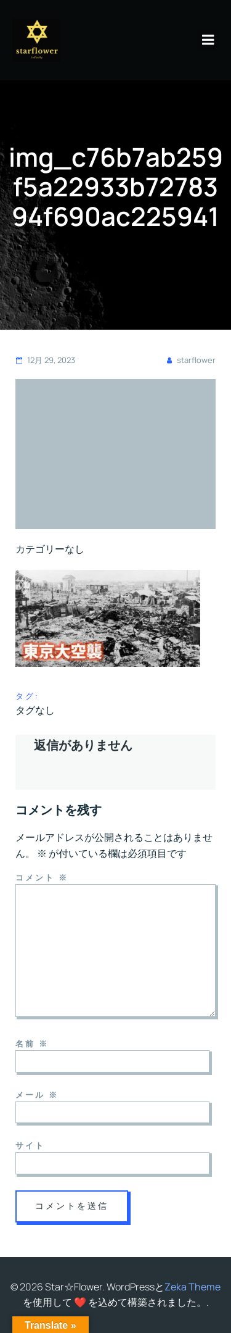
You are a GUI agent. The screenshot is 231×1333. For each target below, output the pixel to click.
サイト (30, 1145)
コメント (41, 877)
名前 (32, 1043)
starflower (190, 360)
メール (37, 1094)
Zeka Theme (192, 1286)
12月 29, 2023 (45, 360)
